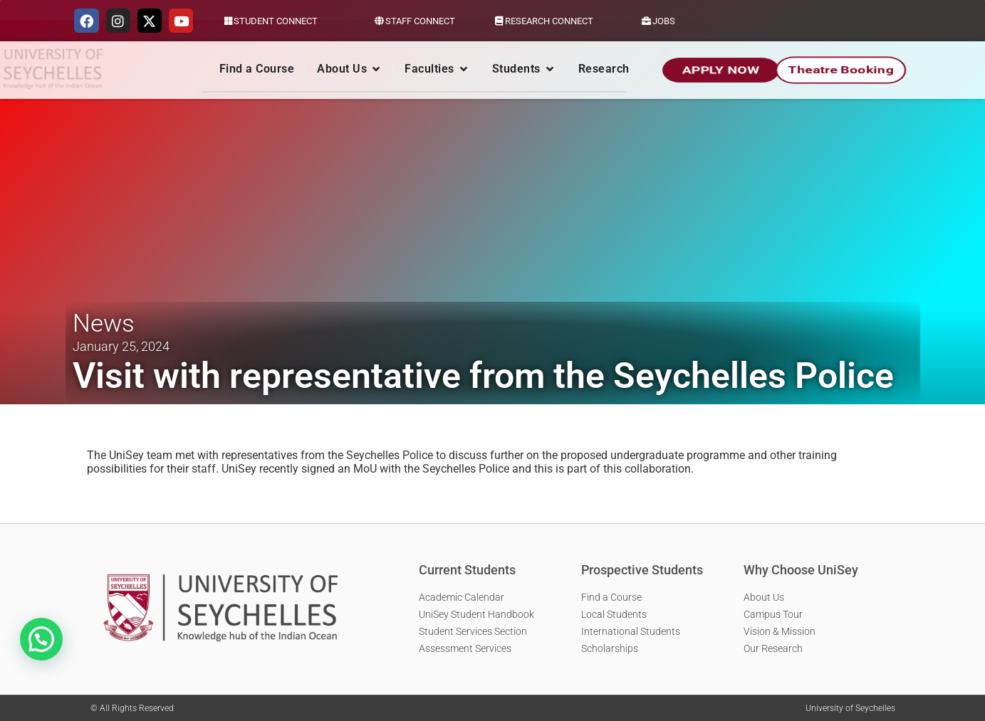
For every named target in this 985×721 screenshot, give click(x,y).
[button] (41, 639)
